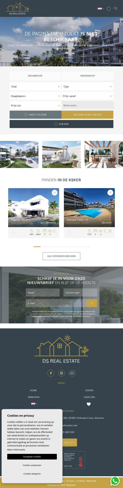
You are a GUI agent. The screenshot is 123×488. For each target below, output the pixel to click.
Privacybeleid (72, 313)
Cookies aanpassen (32, 464)
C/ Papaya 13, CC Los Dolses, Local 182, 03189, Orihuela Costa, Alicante (64, 417)
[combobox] (36, 86)
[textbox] (36, 86)
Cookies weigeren (32, 473)
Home (33, 389)
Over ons (89, 396)
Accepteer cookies (32, 456)
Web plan (91, 480)
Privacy (70, 480)
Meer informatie (16, 449)
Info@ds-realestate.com (64, 424)
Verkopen (34, 396)
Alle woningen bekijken (61, 255)
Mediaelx (71, 484)
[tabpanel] (33, 212)
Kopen (89, 389)
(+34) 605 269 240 (64, 431)
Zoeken (61, 124)
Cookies (80, 480)
